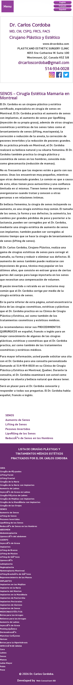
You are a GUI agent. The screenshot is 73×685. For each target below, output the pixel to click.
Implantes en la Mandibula (13, 594)
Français (62, 6)
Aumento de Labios (9, 488)
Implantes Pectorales (11, 601)
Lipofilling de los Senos (20, 433)
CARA (2, 468)
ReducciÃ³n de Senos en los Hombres (29, 438)
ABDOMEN (5, 529)
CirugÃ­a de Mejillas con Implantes (17, 498)
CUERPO (4, 539)
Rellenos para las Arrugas (13, 618)
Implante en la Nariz (10, 587)
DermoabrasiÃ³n (8, 632)
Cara (2, 649)
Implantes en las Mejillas (13, 584)
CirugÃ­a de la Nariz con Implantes (17, 485)
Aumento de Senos (17, 420)
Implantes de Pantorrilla (12, 598)
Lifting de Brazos (8, 550)
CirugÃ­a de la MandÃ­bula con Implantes (20, 502)
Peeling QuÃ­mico (8, 628)
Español (62, 9)
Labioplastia (6, 563)
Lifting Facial (6, 474)
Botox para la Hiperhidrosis (14, 642)
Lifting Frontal (7, 478)
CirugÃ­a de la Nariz (9, 481)
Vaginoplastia (7, 567)
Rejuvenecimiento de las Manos (16, 577)
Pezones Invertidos (17, 429)
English (62, 2)
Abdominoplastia (8, 533)
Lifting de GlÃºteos (10, 557)
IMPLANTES (6, 581)
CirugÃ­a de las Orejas (11, 505)
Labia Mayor (6, 663)
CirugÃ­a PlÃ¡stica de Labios (13, 495)
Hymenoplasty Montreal (12, 570)
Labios (3, 652)
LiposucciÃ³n (6, 560)
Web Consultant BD (46, 680)
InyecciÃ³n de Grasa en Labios (15, 492)
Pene (2, 669)
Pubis (2, 666)
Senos (3, 656)
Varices (3, 639)
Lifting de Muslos (9, 553)
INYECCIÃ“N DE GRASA (11, 646)
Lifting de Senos (16, 424)
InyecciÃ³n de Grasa (10, 543)
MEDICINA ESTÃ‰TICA (11, 611)
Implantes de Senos (10, 608)
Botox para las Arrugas (11, 615)
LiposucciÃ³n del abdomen (13, 536)
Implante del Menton (11, 591)
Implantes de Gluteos (11, 604)
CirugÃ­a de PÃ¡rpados (10, 471)
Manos (3, 659)
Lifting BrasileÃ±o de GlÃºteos (15, 574)
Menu (8, 6)
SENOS (9, 415)
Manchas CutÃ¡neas (10, 635)
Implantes (5, 546)
